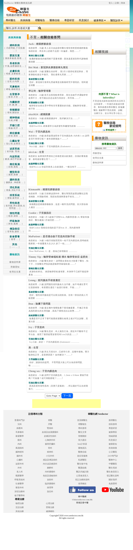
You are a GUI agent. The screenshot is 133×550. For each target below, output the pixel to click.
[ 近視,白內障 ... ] (15, 80)
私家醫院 (82, 460)
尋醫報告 (40, 20)
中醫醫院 (113, 464)
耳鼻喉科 (20, 432)
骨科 (50, 448)
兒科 (20, 424)
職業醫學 (20, 476)
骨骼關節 (82, 436)
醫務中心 (113, 460)
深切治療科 (20, 491)
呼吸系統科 (20, 480)
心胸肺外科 (50, 440)
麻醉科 (50, 468)
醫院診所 (116, 20)
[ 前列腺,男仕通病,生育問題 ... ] (14, 205)
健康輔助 (50, 511)
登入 (111, 3)
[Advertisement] (77, 9)
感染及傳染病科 (50, 460)
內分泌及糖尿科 (50, 464)
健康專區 (100, 20)
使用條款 (82, 484)
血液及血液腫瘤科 (50, 432)
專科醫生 (11, 20)
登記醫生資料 (113, 476)
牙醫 (50, 424)
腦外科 (20, 456)
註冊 (117, 3)
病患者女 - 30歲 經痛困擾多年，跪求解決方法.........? (54, 118)
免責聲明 (113, 484)
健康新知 (113, 444)
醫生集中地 (82, 464)
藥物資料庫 (15, 262)
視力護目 (82, 440)
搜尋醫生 (113, 420)
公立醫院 (113, 452)
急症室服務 (82, 456)
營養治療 (50, 507)
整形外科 (20, 487)
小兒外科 (50, 456)
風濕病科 (20, 448)
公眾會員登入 (82, 476)
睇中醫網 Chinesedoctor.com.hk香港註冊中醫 (82, 499)
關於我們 (113, 480)
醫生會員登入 (113, 472)
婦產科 (20, 428)
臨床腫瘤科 (50, 484)
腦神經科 (20, 452)
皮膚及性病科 (50, 436)
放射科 (50, 480)
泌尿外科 (20, 464)
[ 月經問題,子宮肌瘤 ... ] (15, 48)
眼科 (20, 440)
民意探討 (84, 20)
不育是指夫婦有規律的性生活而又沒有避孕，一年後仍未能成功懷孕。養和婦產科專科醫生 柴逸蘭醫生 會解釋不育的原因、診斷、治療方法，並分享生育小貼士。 (109, 103)
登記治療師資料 (82, 480)
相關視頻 (101, 52)
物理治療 (20, 503)
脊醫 (50, 420)
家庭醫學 (20, 436)
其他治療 (20, 511)
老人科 (20, 472)
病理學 (50, 487)
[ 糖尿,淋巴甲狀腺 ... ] (14, 158)
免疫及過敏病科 (50, 476)
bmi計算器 (82, 444)
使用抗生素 (15, 272)
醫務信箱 (55, 20)
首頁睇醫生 (82, 420)
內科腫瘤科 (50, 472)
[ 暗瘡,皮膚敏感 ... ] (15, 72)
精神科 (50, 452)
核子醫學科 (20, 495)
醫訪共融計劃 (82, 472)
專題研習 (69, 20)
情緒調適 (113, 436)
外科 (20, 468)
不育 (34, 37)
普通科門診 (20, 420)
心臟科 (20, 460)
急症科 (50, 491)
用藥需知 (15, 267)
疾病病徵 (25, 20)
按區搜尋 (113, 424)
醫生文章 (82, 432)
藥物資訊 (101, 138)
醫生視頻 (113, 468)
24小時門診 (113, 456)
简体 (123, 3)
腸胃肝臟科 (50, 444)
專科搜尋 (82, 428)
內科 (20, 444)
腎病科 (50, 428)
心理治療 (50, 503)
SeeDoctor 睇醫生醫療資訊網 (18, 3)
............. (58, 60)
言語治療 (20, 507)
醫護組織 (82, 468)
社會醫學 (20, 484)
